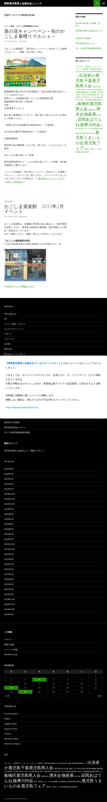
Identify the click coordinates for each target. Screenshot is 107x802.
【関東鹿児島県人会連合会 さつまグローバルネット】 (34, 363)
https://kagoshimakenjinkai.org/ (22, 407)
